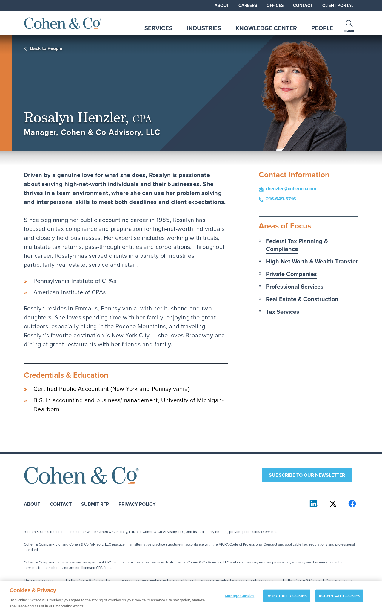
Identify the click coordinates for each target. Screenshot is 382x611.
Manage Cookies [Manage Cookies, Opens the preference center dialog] (239, 598)
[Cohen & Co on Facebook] (352, 503)
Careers (247, 5)
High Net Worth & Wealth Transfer (312, 261)
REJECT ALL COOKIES (287, 598)
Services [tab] (158, 28)
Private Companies (291, 273)
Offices (275, 5)
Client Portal (337, 5)
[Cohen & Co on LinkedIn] (314, 503)
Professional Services (295, 286)
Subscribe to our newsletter (307, 475)
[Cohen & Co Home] (62, 23)
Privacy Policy (136, 504)
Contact (303, 5)
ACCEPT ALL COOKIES (339, 598)
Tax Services (282, 311)
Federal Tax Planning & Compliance (297, 245)
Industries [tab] (204, 28)
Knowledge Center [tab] (266, 28)
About (222, 5)
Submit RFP (95, 504)
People (322, 28)
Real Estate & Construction (302, 299)
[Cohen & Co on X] (333, 503)
